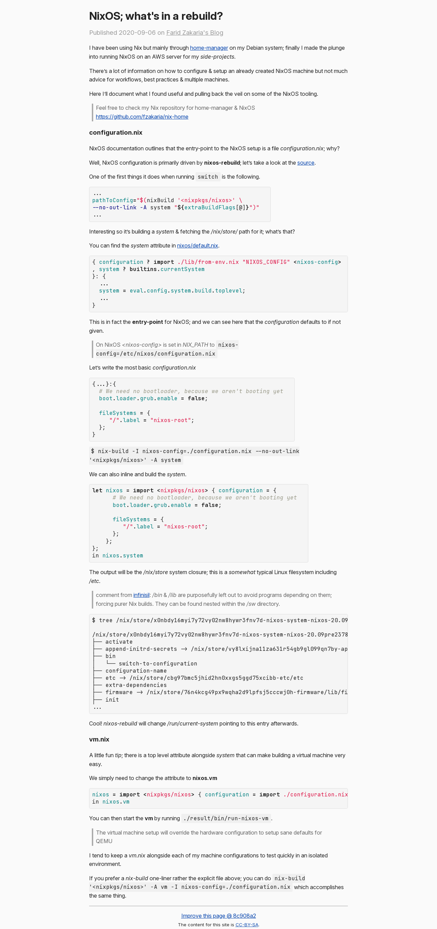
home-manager (209, 47)
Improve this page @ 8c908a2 (218, 885)
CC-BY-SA (247, 894)
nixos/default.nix (197, 242)
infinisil (141, 575)
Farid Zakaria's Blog (194, 32)
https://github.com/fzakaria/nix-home (142, 116)
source (305, 162)
